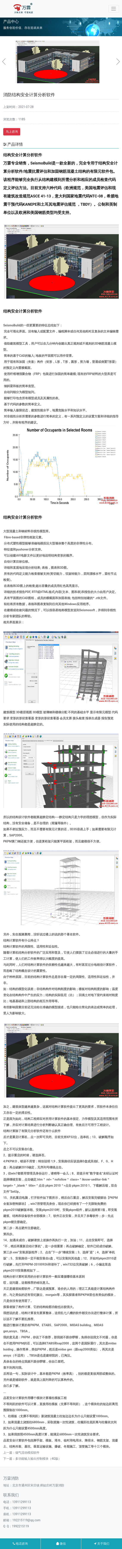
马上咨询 (12, 131)
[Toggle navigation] (113, 9)
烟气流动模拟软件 (27, 1452)
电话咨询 (20, 1543)
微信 (61, 1543)
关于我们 (101, 1543)
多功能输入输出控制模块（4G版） (38, 1458)
